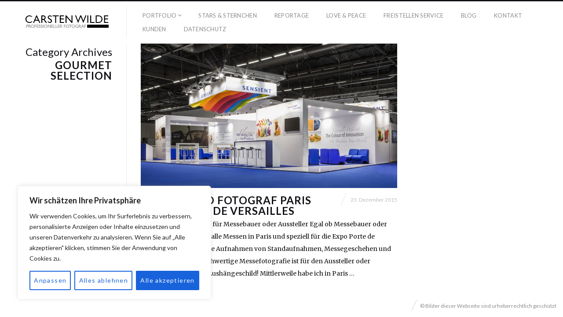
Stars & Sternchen (227, 15)
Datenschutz (205, 29)
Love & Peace (346, 15)
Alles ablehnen (103, 280)
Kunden (154, 29)
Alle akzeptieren (167, 280)
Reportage (291, 15)
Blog (468, 15)
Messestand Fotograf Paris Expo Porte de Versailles (226, 205)
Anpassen (50, 280)
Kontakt (508, 15)
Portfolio (159, 15)
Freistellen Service (413, 15)
